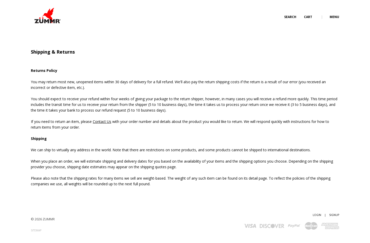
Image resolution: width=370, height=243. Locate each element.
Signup (334, 215)
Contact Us (102, 121)
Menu (334, 17)
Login (317, 215)
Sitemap (36, 230)
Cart (308, 17)
